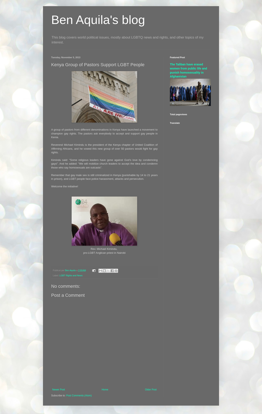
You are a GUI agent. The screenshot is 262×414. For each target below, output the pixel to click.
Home (105, 389)
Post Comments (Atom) (79, 395)
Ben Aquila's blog (98, 20)
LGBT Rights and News (70, 275)
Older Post (151, 389)
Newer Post (58, 389)
